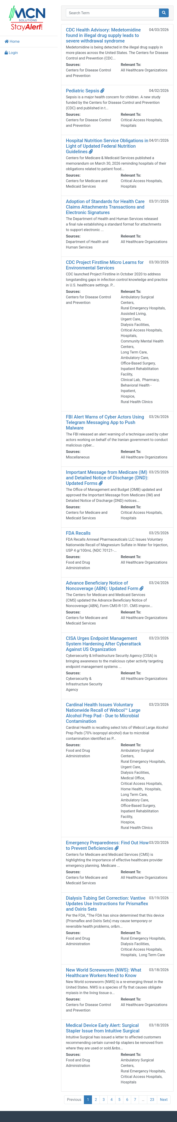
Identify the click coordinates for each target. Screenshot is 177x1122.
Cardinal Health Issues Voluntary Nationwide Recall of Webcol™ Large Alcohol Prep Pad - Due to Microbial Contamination (103, 713)
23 (152, 1099)
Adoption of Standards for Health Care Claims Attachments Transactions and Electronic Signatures (105, 207)
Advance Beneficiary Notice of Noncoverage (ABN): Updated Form (105, 585)
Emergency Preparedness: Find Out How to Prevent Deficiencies (107, 845)
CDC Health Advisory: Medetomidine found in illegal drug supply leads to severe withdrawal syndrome (103, 35)
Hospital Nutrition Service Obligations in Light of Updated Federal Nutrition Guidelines (107, 146)
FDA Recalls (78, 533)
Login (11, 53)
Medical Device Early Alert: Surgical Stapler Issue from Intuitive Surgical (102, 1028)
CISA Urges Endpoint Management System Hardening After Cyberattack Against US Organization (103, 644)
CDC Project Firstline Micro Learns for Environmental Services (105, 265)
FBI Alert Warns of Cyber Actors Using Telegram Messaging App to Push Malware (105, 422)
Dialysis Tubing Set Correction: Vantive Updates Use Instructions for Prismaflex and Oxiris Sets (107, 903)
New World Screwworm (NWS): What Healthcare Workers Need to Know (103, 972)
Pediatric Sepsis (85, 90)
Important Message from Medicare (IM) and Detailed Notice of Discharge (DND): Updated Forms (107, 477)
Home (12, 41)
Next (164, 1099)
